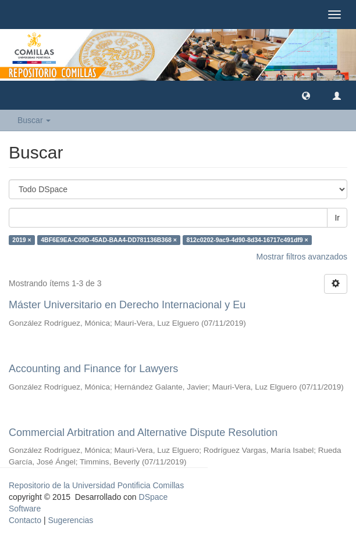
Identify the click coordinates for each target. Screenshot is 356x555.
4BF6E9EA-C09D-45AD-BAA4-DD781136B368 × (109, 239)
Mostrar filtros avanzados (302, 256)
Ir (337, 217)
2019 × (21, 239)
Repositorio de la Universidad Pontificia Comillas (96, 485)
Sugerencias (70, 520)
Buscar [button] (34, 120)
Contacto (25, 520)
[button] (306, 95)
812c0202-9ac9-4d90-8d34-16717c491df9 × (247, 239)
